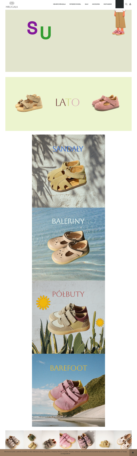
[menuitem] (59, 4)
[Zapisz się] (83, 407)
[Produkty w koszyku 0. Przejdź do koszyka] (119, 4)
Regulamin (68, 447)
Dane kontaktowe (26, 447)
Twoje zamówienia (110, 447)
